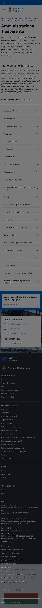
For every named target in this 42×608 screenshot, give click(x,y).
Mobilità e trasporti (8, 444)
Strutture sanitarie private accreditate (18, 273)
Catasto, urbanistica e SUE (11, 426)
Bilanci (6, 197)
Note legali (5, 570)
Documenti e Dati (7, 397)
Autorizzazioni (6, 423)
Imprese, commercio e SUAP (11, 441)
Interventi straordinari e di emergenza (18, 257)
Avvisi (3, 477)
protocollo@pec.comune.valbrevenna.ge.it (20, 521)
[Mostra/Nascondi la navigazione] (4, 9)
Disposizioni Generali (11, 111)
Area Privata (6, 589)
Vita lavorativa (6, 458)
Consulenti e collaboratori (13, 126)
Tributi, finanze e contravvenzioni (13, 451)
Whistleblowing (7, 577)
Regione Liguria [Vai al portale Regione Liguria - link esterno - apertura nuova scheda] (7, 3)
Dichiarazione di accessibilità (11, 574)
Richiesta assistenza (8, 556)
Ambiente (5, 412)
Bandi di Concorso (10, 141)
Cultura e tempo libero (9, 430)
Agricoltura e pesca (8, 409)
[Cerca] (36, 9)
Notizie (3, 470)
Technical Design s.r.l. (16, 602)
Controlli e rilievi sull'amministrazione (18, 212)
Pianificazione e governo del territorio (18, 242)
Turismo (4, 455)
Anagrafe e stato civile (9, 416)
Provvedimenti (9, 172)
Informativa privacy (8, 563)
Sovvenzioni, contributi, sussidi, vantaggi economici (19, 188)
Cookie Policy (6, 567)
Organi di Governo (8, 383)
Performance (8, 149)
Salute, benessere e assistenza (12, 448)
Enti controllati (9, 156)
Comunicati (5, 474)
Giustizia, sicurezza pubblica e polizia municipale (18, 437)
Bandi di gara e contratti (13, 179)
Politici (3, 386)
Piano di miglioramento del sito (12, 581)
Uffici (3, 379)
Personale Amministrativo (11, 390)
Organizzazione (9, 118)
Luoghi (3, 489)
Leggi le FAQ (6, 546)
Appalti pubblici (7, 419)
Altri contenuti (9, 265)
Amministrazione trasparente (12, 560)
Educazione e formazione (10, 433)
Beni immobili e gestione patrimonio (17, 204)
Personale (7, 134)
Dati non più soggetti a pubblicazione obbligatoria (18, 281)
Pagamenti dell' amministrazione (16, 227)
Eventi (3, 493)
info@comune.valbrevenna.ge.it (18, 518)
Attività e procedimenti (12, 164)
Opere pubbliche (10, 235)
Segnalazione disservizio (10, 553)
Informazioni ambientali (13, 250)
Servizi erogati (9, 219)
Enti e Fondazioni (7, 393)
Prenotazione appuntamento (12, 549)
